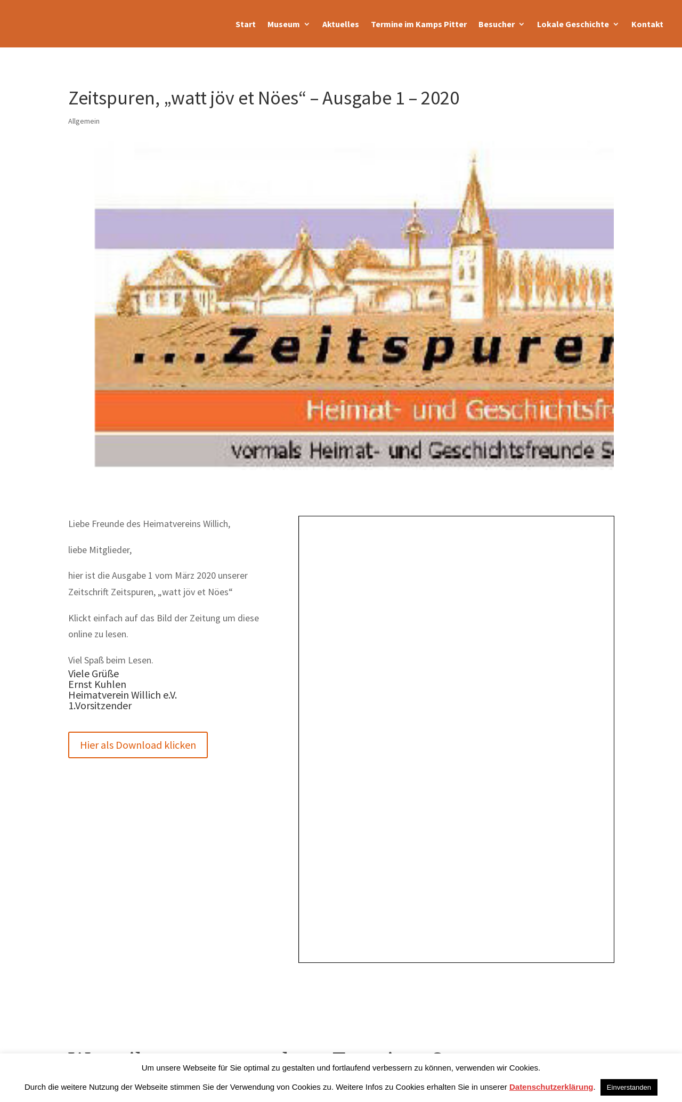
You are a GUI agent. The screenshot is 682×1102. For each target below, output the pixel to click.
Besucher (496, 24)
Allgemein (84, 121)
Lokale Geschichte (573, 24)
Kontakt (647, 24)
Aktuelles (340, 24)
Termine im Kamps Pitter (419, 24)
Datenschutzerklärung (551, 1086)
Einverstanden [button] (629, 1087)
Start (246, 24)
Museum (283, 24)
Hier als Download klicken (138, 744)
